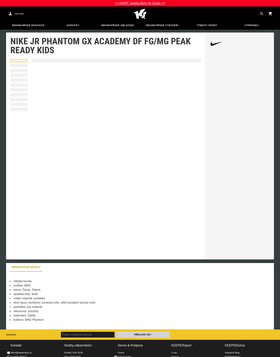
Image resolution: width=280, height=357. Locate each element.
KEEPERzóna (235, 345)
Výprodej (252, 25)
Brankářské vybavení (162, 25)
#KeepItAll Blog (232, 352)
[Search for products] (261, 13)
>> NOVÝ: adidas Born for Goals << (140, 3)
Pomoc (121, 352)
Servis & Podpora (130, 345)
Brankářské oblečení (117, 25)
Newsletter (11, 334)
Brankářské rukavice (28, 25)
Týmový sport (207, 25)
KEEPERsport (181, 345)
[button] (19, 60)
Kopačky (73, 25)
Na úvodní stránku (140, 14)
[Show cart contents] (270, 13)
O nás (174, 352)
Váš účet (19, 13)
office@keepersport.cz (21, 352)
